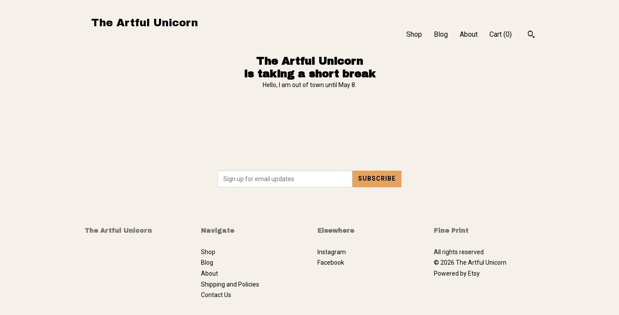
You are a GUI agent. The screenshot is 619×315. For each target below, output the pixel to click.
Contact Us (216, 294)
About (469, 34)
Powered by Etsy (457, 273)
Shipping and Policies (230, 284)
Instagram (331, 252)
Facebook (330, 262)
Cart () (500, 34)
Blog (441, 34)
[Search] (531, 35)
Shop (414, 34)
